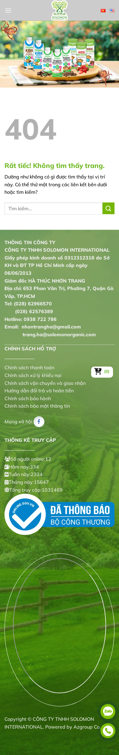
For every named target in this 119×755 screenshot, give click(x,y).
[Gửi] (109, 208)
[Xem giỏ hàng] (102, 371)
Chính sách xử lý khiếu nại (32, 375)
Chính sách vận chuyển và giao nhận (45, 383)
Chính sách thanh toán (29, 367)
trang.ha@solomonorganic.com (50, 334)
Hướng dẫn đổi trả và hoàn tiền (39, 391)
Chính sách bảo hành (27, 398)
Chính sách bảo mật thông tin (37, 406)
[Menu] (8, 10)
